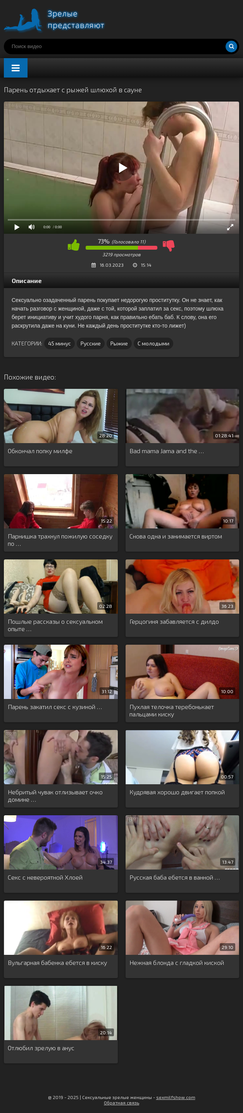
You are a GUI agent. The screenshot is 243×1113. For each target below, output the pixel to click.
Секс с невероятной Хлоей (45, 877)
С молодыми (153, 343)
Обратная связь (121, 1102)
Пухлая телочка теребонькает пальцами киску (171, 710)
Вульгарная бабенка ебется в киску (57, 962)
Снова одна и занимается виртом (175, 536)
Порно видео (62, 19)
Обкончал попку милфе (40, 450)
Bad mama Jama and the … (166, 450)
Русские (91, 343)
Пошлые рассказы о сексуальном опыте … (55, 625)
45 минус (59, 343)
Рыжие (119, 343)
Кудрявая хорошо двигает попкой (177, 791)
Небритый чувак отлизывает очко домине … (55, 795)
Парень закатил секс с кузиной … (55, 706)
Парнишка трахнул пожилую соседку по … (60, 539)
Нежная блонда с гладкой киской (176, 962)
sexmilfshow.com (175, 1097)
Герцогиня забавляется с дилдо (174, 621)
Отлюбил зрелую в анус (41, 1047)
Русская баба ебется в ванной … (174, 877)
